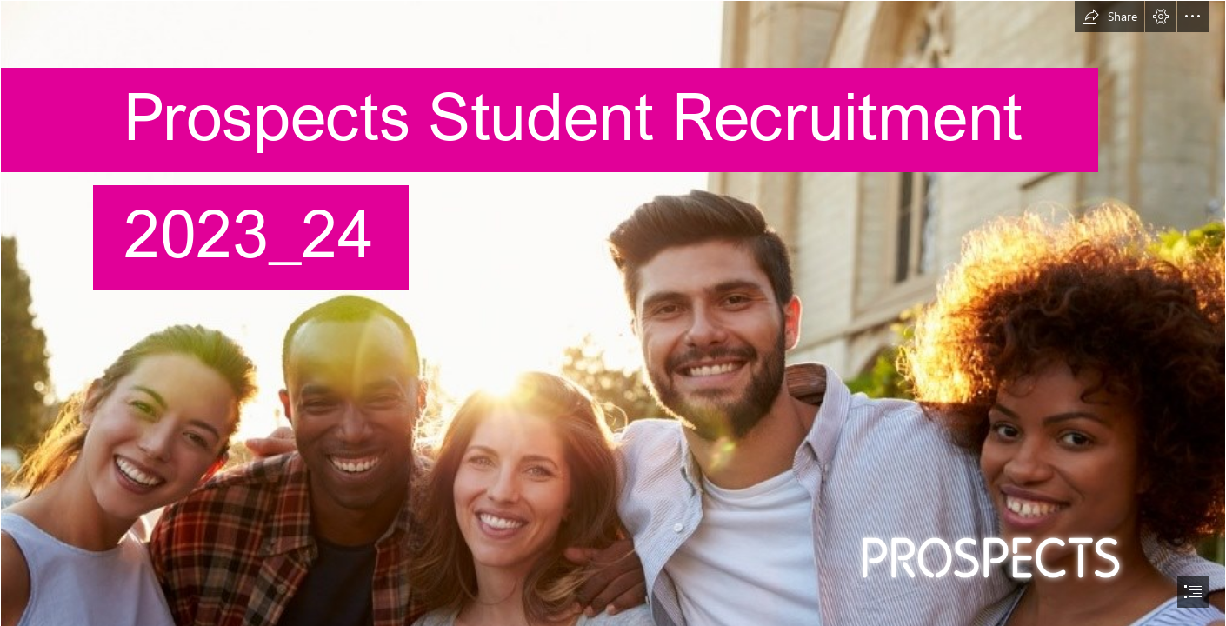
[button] (1109, 16)
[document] (613, 313)
